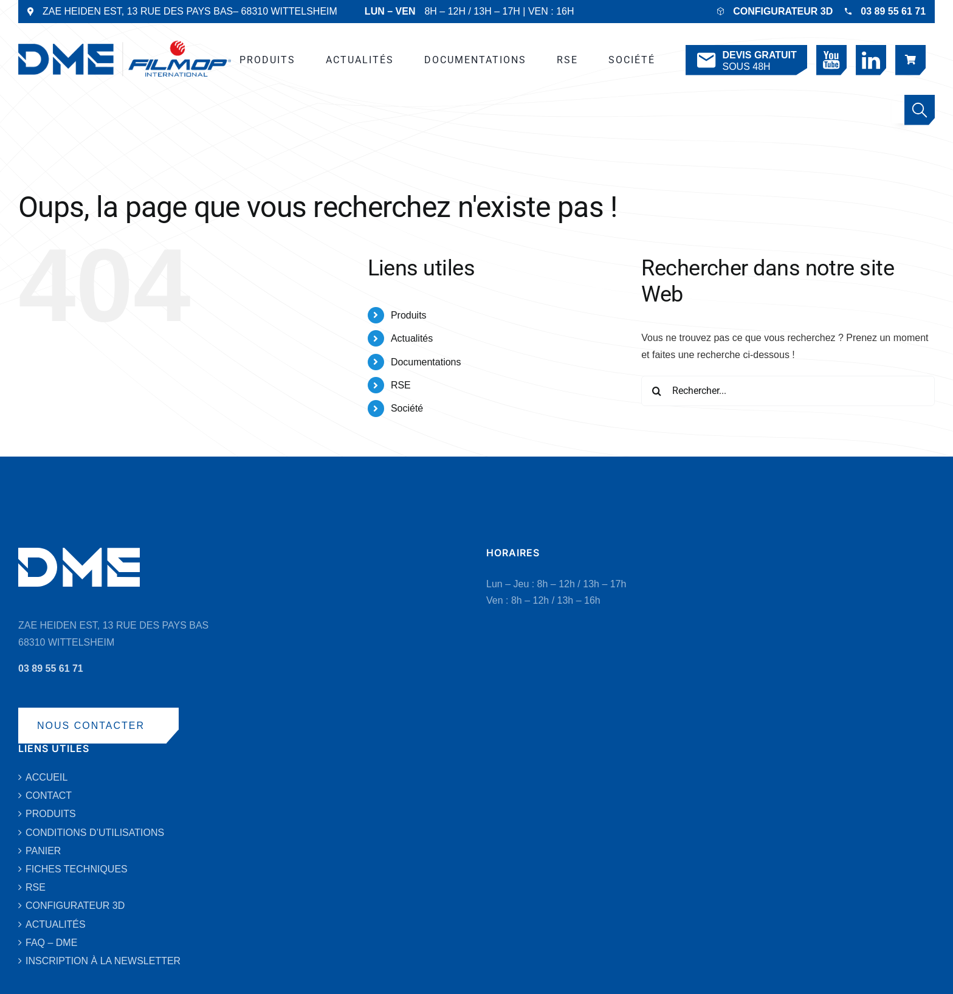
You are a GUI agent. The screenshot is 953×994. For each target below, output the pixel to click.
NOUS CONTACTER (91, 725)
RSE (401, 385)
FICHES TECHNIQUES (77, 869)
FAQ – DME (51, 942)
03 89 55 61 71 (893, 11)
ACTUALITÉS (56, 924)
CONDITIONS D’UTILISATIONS (95, 832)
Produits (409, 315)
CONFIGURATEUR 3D (783, 11)
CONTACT (49, 795)
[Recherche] (656, 391)
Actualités (412, 338)
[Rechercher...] (788, 391)
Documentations (426, 362)
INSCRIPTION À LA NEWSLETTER (103, 961)
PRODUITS (51, 814)
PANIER (43, 851)
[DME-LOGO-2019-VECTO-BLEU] (124, 45)
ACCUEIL (46, 777)
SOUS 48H (745, 60)
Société (407, 408)
